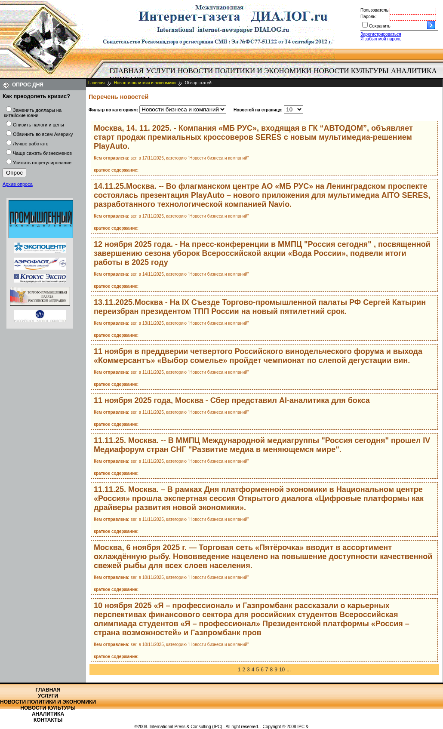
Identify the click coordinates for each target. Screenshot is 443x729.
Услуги (160, 71)
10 (282, 670)
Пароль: (368, 16)
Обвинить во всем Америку (43, 134)
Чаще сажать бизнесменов (42, 153)
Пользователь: (375, 10)
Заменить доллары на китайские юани (33, 113)
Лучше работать (31, 143)
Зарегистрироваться (380, 34)
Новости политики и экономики (244, 71)
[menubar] (275, 75)
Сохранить (380, 26)
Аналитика (414, 71)
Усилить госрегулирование (42, 162)
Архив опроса (18, 184)
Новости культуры (351, 71)
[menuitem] (126, 71)
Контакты (48, 720)
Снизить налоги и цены (38, 124)
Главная (127, 71)
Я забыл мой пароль (380, 39)
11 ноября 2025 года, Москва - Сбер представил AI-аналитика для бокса (232, 400)
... (288, 670)
